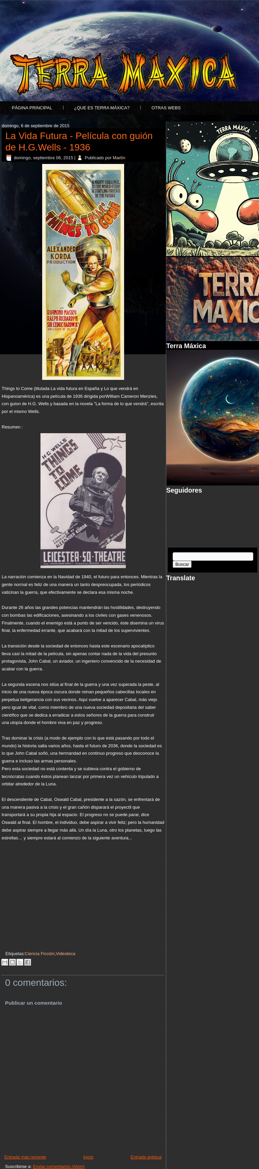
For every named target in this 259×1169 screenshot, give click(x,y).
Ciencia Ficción (40, 953)
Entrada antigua (146, 1157)
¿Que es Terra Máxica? (102, 107)
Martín (119, 157)
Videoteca (66, 953)
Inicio (88, 1157)
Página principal (32, 107)
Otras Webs (166, 107)
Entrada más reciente (25, 1157)
